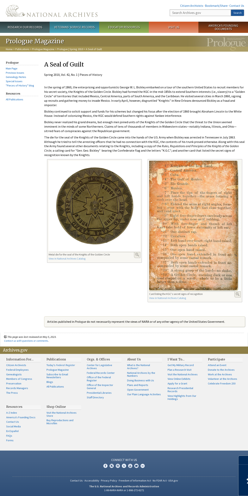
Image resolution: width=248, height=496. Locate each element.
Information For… (20, 359)
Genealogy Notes (16, 77)
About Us (134, 359)
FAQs (9, 435)
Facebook (105, 466)
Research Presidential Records (180, 389)
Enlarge (137, 255)
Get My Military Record (181, 365)
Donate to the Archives (221, 369)
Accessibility (91, 480)
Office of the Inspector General (100, 386)
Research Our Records (25, 27)
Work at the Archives (220, 374)
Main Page (11, 68)
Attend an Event (217, 365)
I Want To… (176, 359)
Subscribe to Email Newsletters (57, 376)
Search (237, 13)
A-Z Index (11, 412)
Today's (60, 365)
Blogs (49, 382)
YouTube (130, 466)
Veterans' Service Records (74, 27)
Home (9, 49)
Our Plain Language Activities (144, 394)
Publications (22, 49)
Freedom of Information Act (135, 480)
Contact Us (236, 6)
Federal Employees (17, 369)
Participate (216, 359)
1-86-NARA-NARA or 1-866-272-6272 (124, 490)
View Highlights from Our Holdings (182, 397)
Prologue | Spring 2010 (70, 49)
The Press (12, 392)
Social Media (13, 426)
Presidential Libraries (99, 392)
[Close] (243, 460)
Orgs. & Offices (98, 359)
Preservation (13, 383)
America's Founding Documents (223, 27)
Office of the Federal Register (99, 379)
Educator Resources (124, 27)
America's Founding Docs (20, 417)
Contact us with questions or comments (26, 340)
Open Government (138, 389)
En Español (12, 431)
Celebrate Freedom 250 (221, 383)
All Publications (14, 99)
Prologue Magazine (43, 49)
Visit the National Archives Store (61, 414)
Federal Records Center (101, 373)
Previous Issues (15, 72)
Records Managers (17, 388)
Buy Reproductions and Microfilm (59, 421)
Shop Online (56, 407)
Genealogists (14, 374)
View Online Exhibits (179, 379)
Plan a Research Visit (179, 369)
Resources (14, 407)
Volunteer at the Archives (222, 379)
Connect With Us (124, 460)
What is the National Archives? (138, 366)
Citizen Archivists (191, 6)
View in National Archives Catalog (67, 258)
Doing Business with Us (140, 380)
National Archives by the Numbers (141, 374)
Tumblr (124, 466)
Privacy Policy (109, 480)
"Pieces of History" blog (20, 85)
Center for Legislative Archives (99, 366)
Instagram (117, 466)
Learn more (213, 489)
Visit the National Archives (183, 374)
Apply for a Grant (177, 383)
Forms (10, 440)
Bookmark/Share (216, 6)
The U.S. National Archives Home (51, 11)
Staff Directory (95, 397)
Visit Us (173, 27)
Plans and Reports (137, 385)
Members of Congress (19, 379)
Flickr (142, 466)
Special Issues (14, 81)
